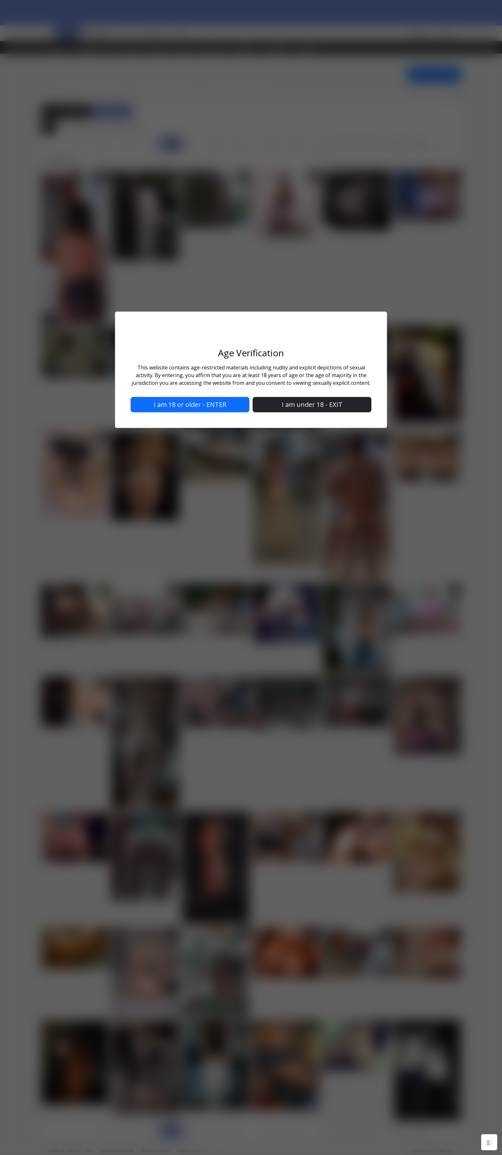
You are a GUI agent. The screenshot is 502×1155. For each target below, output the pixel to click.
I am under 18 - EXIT (312, 404)
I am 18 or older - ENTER (190, 404)
